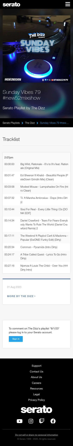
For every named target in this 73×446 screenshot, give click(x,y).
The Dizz (30, 122)
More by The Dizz (21, 296)
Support (36, 365)
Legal (36, 394)
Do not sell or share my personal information (36, 435)
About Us (36, 377)
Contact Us (36, 371)
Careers (36, 382)
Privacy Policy (36, 399)
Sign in (15, 338)
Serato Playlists (11, 122)
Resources (36, 388)
